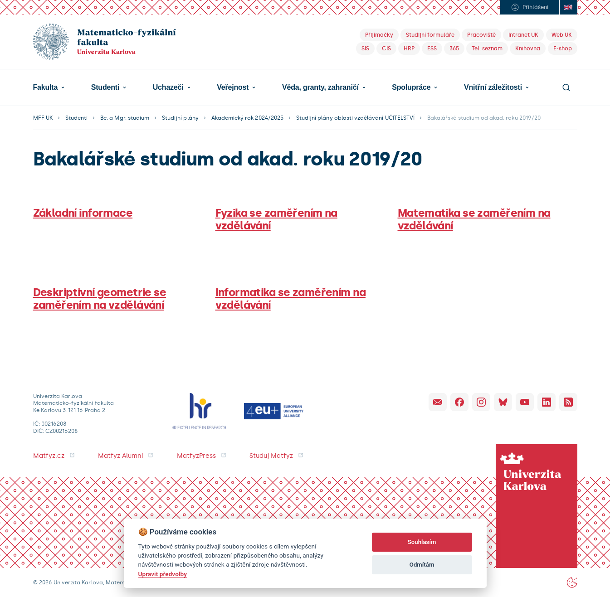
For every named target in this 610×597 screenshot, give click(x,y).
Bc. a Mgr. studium (124, 118)
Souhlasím (422, 542)
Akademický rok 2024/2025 (247, 118)
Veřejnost (233, 87)
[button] (49, 87)
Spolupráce (411, 87)
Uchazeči (168, 87)
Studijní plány (180, 118)
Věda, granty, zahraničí (320, 87)
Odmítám (422, 564)
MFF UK (43, 118)
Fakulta (45, 87)
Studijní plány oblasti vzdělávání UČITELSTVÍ (355, 118)
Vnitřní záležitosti (493, 87)
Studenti (105, 87)
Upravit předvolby (162, 574)
